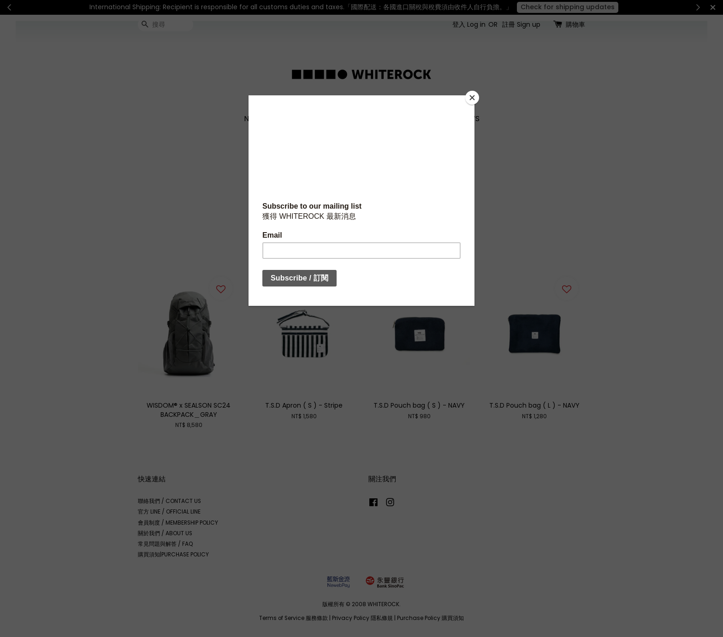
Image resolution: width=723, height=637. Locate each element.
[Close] (472, 98)
